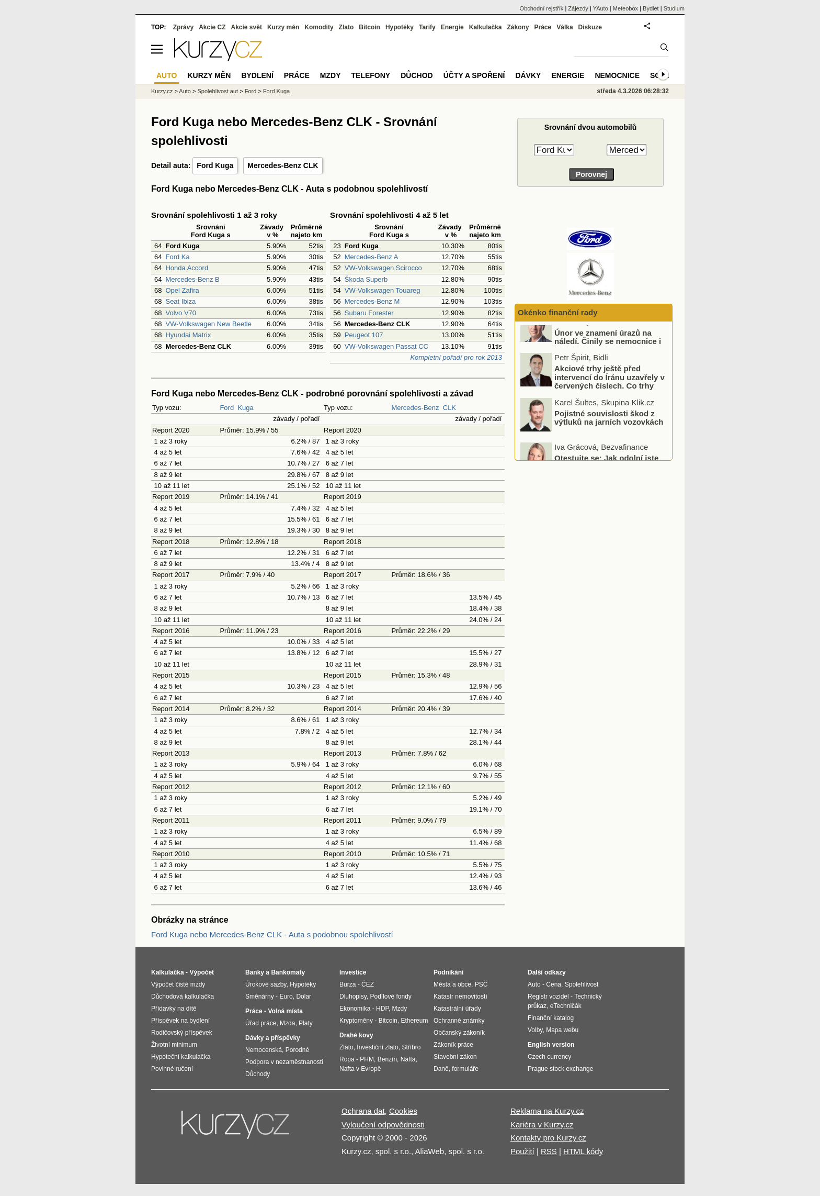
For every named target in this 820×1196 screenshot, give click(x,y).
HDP (382, 1008)
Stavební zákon (455, 1056)
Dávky (528, 75)
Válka (564, 27)
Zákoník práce (453, 1044)
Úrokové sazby (265, 984)
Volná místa (285, 1011)
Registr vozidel (548, 996)
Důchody (257, 1074)
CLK (449, 408)
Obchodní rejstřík (542, 8)
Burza (347, 984)
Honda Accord (186, 268)
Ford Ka (177, 257)
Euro (285, 996)
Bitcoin (369, 27)
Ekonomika (354, 1008)
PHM (367, 1059)
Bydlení (257, 75)
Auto (185, 91)
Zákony (518, 27)
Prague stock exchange (560, 1068)
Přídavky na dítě (174, 1008)
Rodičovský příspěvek (181, 1032)
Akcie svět (246, 27)
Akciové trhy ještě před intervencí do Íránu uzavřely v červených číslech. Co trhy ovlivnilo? (609, 399)
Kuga (245, 408)
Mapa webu (562, 1030)
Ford (227, 408)
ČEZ (367, 984)
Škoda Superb (366, 279)
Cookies (403, 1110)
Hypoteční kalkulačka (180, 1056)
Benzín (387, 1059)
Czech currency (549, 1056)
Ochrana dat (363, 1110)
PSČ (481, 984)
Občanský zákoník (459, 1032)
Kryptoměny (356, 1020)
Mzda (287, 1023)
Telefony (371, 75)
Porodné (297, 1050)
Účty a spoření (474, 75)
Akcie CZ (212, 27)
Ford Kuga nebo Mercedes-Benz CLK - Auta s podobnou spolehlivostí (272, 934)
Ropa (347, 1059)
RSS (549, 1151)
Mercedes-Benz (415, 408)
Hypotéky (399, 27)
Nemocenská (263, 1050)
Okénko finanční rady (558, 312)
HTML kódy (583, 1151)
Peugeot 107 (364, 335)
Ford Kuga (215, 165)
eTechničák (566, 1006)
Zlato (346, 27)
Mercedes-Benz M (372, 301)
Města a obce (452, 984)
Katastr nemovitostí (460, 996)
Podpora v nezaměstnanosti (284, 1062)
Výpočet (201, 972)
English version (551, 1044)
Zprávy (183, 27)
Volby (535, 1030)
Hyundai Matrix (188, 335)
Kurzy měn (283, 27)
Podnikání (448, 972)
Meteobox (625, 8)
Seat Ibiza (180, 301)
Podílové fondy (390, 996)
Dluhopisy (353, 996)
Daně (441, 1068)
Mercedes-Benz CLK (282, 165)
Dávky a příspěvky (272, 1038)
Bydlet (651, 8)
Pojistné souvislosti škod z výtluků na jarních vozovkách (608, 435)
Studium (674, 8)
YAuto (600, 8)
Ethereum (414, 1020)
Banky (254, 972)
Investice (352, 972)
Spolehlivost (582, 984)
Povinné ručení (172, 1068)
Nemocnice (617, 75)
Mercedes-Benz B (192, 279)
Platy (306, 1023)
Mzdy (330, 75)
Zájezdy (578, 8)
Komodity (318, 27)
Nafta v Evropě (360, 1068)
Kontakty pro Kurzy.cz (548, 1137)
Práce (543, 27)
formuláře (465, 1068)
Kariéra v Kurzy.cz (542, 1124)
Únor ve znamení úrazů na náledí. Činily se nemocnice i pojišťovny (607, 359)
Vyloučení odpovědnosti (383, 1124)
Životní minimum (174, 1044)
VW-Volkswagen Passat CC (386, 346)
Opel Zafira (182, 290)
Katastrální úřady (457, 1008)
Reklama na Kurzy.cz (547, 1110)
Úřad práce (260, 1023)
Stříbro (411, 1047)
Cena (553, 984)
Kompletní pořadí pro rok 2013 (456, 357)
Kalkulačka (485, 27)
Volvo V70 (180, 313)
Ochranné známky (459, 1020)
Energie (452, 27)
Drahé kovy (356, 1035)
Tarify (427, 27)
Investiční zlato (377, 1047)
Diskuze (590, 27)
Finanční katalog (551, 1018)
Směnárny (259, 996)
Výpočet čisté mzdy (178, 984)
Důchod (416, 75)
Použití (522, 1151)
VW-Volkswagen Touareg (382, 290)
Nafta (408, 1059)
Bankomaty (288, 972)
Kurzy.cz (162, 91)
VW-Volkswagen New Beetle (208, 324)
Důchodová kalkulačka (182, 996)
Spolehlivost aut (217, 91)
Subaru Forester (369, 313)
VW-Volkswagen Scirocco (383, 268)
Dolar (303, 996)
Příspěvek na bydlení (180, 1020)
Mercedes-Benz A (371, 257)
